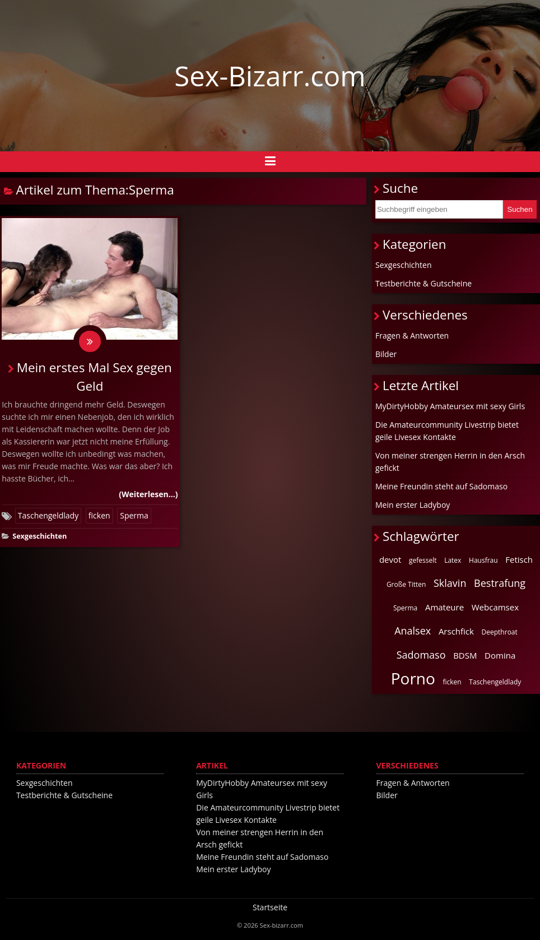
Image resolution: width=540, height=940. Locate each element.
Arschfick (456, 631)
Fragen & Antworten (412, 335)
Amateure (444, 607)
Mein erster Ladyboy (412, 504)
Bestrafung (499, 583)
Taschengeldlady (48, 516)
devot (390, 559)
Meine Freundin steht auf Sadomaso (441, 486)
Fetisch (519, 559)
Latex (452, 560)
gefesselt (423, 560)
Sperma (134, 516)
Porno (413, 678)
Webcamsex (495, 607)
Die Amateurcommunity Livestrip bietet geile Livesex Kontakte (447, 430)
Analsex (412, 630)
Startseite (270, 907)
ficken (99, 516)
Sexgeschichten (39, 536)
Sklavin (450, 583)
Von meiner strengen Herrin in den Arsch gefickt (450, 461)
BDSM (465, 655)
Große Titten (406, 584)
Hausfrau (483, 560)
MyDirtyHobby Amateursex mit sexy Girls (450, 406)
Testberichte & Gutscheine (423, 283)
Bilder (386, 354)
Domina (500, 655)
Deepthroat (500, 632)
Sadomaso (421, 654)
